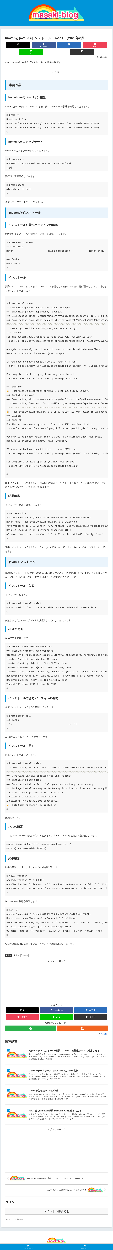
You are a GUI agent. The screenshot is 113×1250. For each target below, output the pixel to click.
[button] (99, 45)
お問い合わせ (66, 1242)
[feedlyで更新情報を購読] (30, 1021)
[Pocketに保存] (65, 45)
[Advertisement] (56, 975)
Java (8, 948)
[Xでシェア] (14, 45)
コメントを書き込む (56, 1206)
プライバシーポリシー (50, 1242)
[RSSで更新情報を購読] (82, 1021)
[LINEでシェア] (82, 45)
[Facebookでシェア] (31, 45)
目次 (53, 65)
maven (24, 948)
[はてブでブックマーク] (48, 45)
